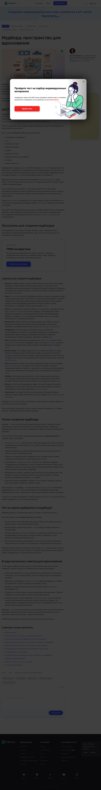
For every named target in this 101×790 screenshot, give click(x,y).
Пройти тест (27, 109)
